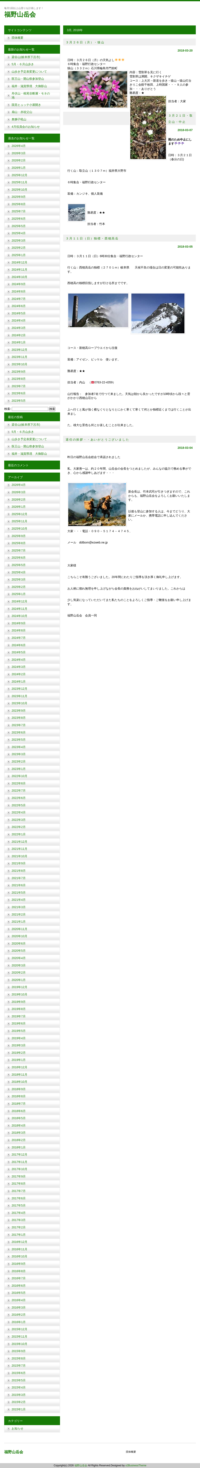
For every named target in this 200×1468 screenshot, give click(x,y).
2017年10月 (19, 1169)
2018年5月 (19, 1118)
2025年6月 (19, 218)
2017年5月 (19, 1205)
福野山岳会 (20, 14)
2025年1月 (19, 255)
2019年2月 (19, 1052)
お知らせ (17, 1428)
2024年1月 (19, 342)
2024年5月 (19, 313)
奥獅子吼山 (19, 119)
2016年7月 (19, 1278)
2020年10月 (19, 936)
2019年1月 (19, 1059)
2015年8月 (19, 1358)
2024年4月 (19, 320)
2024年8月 (19, 291)
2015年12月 (19, 1329)
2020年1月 (19, 980)
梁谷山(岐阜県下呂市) (26, 57)
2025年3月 (19, 240)
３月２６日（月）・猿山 (85, 42)
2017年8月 (19, 1183)
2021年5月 (19, 892)
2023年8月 (19, 378)
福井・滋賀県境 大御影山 (29, 86)
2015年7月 (19, 1365)
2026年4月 (19, 145)
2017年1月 (19, 1234)
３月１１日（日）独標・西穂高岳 (92, 238)
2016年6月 (19, 1285)
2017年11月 (19, 1162)
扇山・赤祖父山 (22, 112)
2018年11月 (19, 1074)
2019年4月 (19, 1038)
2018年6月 (19, 1111)
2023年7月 (19, 386)
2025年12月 (19, 175)
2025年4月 (19, 233)
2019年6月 (19, 1023)
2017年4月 (19, 1212)
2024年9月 (19, 284)
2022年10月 (19, 776)
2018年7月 (19, 1103)
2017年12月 (19, 1154)
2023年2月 (19, 761)
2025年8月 (19, 204)
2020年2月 (19, 972)
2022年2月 (19, 827)
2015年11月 (19, 1336)
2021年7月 (19, 878)
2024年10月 (19, 277)
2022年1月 (19, 834)
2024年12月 (19, 262)
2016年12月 (19, 1241)
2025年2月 (19, 247)
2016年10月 (19, 1256)
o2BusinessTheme (135, 1465)
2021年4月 (19, 899)
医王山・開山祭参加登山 (28, 78)
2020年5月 (19, 950)
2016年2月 (19, 1314)
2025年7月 (19, 211)
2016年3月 (19, 1307)
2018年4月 (19, 1125)
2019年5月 (19, 1030)
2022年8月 (19, 783)
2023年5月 (19, 400)
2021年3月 (19, 907)
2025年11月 (19, 182)
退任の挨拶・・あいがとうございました (97, 439)
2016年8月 (19, 1271)
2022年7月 (19, 790)
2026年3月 (19, 153)
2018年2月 (19, 1140)
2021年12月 (19, 841)
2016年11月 (19, 1249)
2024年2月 (19, 335)
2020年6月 (19, 943)
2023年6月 (19, 393)
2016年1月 (19, 1322)
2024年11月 (19, 269)
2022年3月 (19, 819)
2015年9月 (19, 1351)
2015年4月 (19, 1387)
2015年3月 (19, 1394)
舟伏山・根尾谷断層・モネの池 (31, 95)
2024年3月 (19, 327)
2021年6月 (19, 885)
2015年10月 (19, 1344)
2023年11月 (19, 357)
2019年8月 (19, 1009)
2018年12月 (19, 1067)
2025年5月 (19, 226)
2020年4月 (19, 958)
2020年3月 (19, 965)
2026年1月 (19, 167)
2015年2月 (19, 1402)
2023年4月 (19, 747)
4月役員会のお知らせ (26, 126)
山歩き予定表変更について (29, 71)
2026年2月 (19, 160)
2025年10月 (19, 189)
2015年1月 (19, 1409)
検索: (7, 409)
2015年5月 (19, 1380)
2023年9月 (19, 371)
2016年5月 (19, 1292)
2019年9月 (19, 1001)
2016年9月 (19, 1263)
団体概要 (17, 37)
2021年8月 (19, 870)
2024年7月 (19, 298)
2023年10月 (19, 364)
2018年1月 (19, 1147)
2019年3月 (19, 1045)
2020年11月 (19, 929)
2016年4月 (19, 1300)
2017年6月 (19, 1198)
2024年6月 (19, 306)
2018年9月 (19, 1089)
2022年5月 (19, 805)
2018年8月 (19, 1096)
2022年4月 (19, 812)
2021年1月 (19, 921)
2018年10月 (19, 1081)
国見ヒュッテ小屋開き (26, 104)
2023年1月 (19, 769)
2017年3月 (19, 1220)
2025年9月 (19, 196)
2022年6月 (19, 798)
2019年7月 (19, 1016)
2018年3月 (19, 1132)
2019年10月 (19, 994)
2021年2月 (19, 914)
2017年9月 (19, 1176)
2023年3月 (19, 754)
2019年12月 (19, 987)
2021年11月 (19, 848)
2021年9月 (19, 863)
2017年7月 (19, 1191)
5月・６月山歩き (23, 64)
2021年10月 (19, 856)
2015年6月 (19, 1373)
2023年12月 (19, 349)
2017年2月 (19, 1227)
